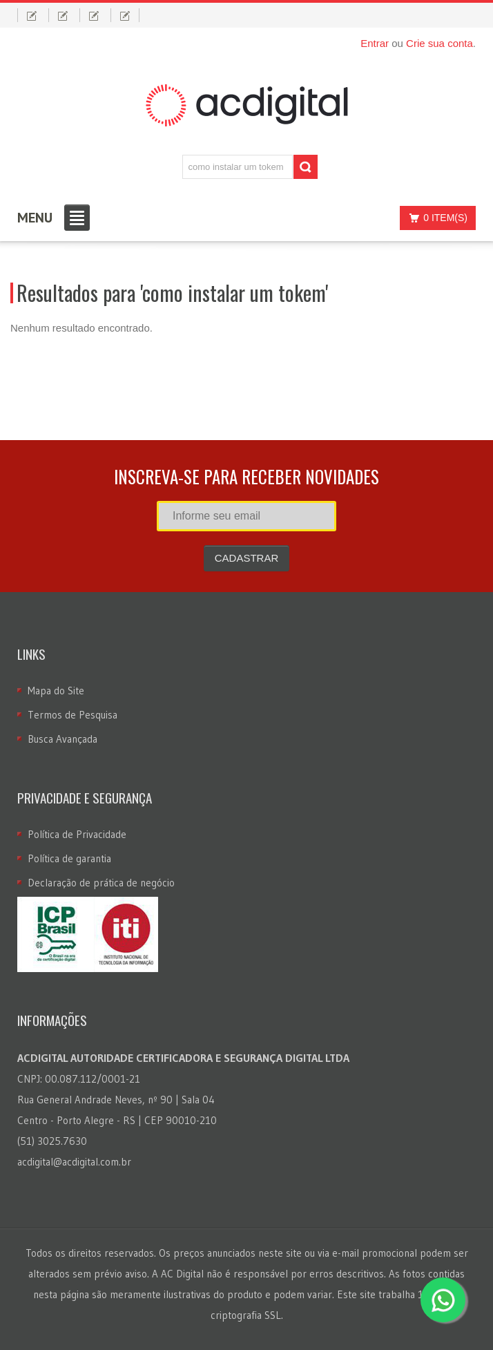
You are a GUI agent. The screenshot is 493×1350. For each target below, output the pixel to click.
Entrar (374, 43)
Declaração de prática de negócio (101, 882)
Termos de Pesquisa (72, 714)
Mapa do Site (56, 690)
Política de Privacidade (77, 834)
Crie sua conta (439, 43)
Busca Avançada (62, 738)
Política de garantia (69, 858)
